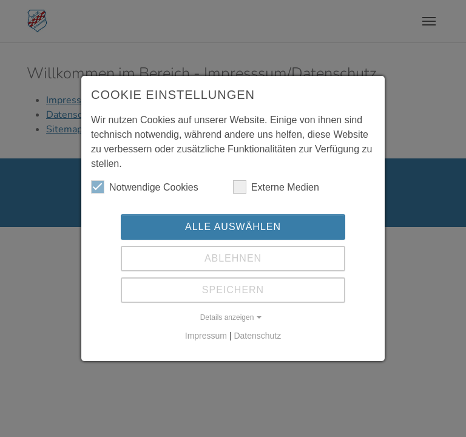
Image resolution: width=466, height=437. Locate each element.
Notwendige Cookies (144, 187)
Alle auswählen (233, 227)
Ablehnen (233, 258)
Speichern (233, 290)
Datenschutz (257, 335)
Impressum (206, 335)
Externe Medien (276, 187)
